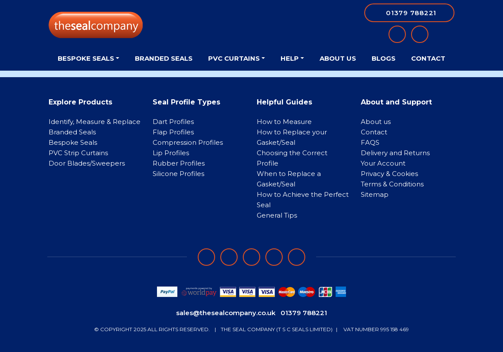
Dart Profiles (173, 121)
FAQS (370, 142)
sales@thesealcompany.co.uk (225, 313)
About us (376, 121)
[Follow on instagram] (251, 257)
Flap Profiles (173, 132)
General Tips (277, 215)
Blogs (383, 58)
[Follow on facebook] (206, 257)
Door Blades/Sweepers (87, 163)
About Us (338, 58)
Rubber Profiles (179, 163)
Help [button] (290, 58)
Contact (428, 58)
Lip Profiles (171, 153)
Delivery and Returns (395, 153)
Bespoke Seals (73, 142)
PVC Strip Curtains (78, 153)
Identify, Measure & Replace (94, 121)
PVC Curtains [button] (234, 58)
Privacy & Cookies (389, 173)
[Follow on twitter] (274, 257)
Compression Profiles (188, 142)
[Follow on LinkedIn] (229, 257)
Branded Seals (164, 58)
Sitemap (375, 194)
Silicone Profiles (178, 173)
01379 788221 (304, 313)
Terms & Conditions (392, 184)
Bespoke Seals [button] (86, 58)
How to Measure (284, 121)
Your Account (383, 163)
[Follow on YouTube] (296, 257)
